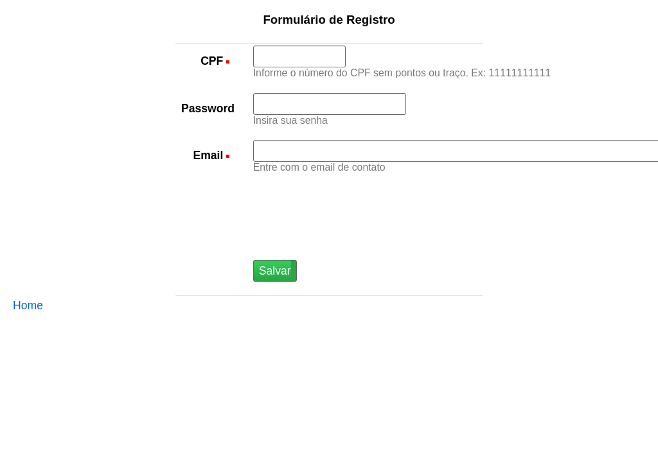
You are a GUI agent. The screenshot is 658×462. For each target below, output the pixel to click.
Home (28, 305)
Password (208, 108)
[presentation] (351, 235)
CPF (213, 61)
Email (209, 155)
